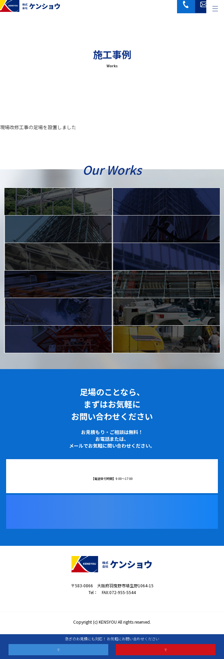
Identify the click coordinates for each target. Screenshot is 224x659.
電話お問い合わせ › (58, 648)
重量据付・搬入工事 (166, 311)
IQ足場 (58, 201)
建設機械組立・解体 (58, 338)
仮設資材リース (58, 283)
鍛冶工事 (58, 311)
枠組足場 (166, 201)
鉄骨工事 (166, 283)
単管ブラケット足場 (166, 228)
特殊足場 (58, 256)
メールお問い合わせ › (165, 648)
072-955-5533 (116, 473)
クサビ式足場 (58, 228)
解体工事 (166, 338)
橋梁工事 (166, 256)
